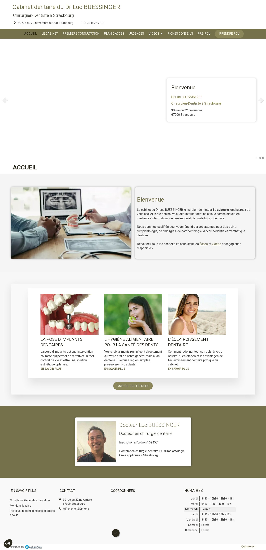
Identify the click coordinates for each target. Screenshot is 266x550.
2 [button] (260, 158)
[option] (133, 100)
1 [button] (257, 158)
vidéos (216, 244)
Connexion (248, 546)
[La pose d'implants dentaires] (69, 314)
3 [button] (263, 158)
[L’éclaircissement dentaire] (197, 314)
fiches (204, 244)
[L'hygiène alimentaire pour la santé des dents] (133, 314)
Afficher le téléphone (76, 508)
